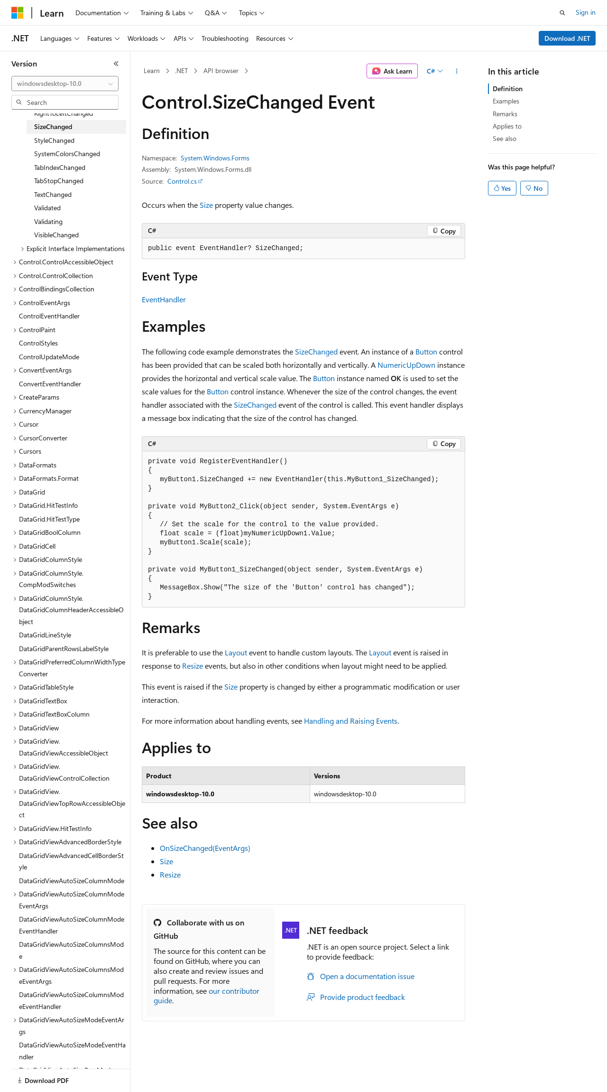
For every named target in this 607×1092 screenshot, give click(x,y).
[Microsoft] (17, 13)
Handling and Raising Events (350, 721)
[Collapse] (116, 63)
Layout (236, 652)
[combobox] (65, 83)
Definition (508, 88)
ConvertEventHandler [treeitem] (50, 383)
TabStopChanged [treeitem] (58, 180)
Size (206, 205)
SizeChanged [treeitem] (53, 126)
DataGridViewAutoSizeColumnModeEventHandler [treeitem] (71, 925)
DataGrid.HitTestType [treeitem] (49, 518)
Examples (506, 100)
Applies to (507, 126)
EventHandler (164, 299)
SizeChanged (316, 351)
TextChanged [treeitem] (53, 194)
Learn (152, 70)
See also (504, 138)
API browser (221, 70)
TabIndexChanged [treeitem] (59, 167)
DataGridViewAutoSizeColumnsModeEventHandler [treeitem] (71, 1000)
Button (426, 351)
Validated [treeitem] (47, 207)
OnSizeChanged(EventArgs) (205, 848)
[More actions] (457, 71)
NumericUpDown (406, 365)
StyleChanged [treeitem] (54, 140)
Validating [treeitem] (48, 221)
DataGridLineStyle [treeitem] (45, 634)
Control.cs (182, 181)
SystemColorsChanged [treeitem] (67, 153)
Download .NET (567, 38)
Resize (192, 666)
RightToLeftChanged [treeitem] (63, 113)
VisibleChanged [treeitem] (56, 234)
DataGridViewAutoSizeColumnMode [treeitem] (71, 880)
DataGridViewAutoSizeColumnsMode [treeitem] (71, 950)
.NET (181, 70)
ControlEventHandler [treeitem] (49, 315)
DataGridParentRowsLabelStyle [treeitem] (64, 648)
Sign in (586, 12)
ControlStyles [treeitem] (38, 342)
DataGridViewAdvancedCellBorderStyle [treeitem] (71, 861)
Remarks (505, 113)
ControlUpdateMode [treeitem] (49, 356)
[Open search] (562, 12)
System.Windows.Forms (215, 157)
